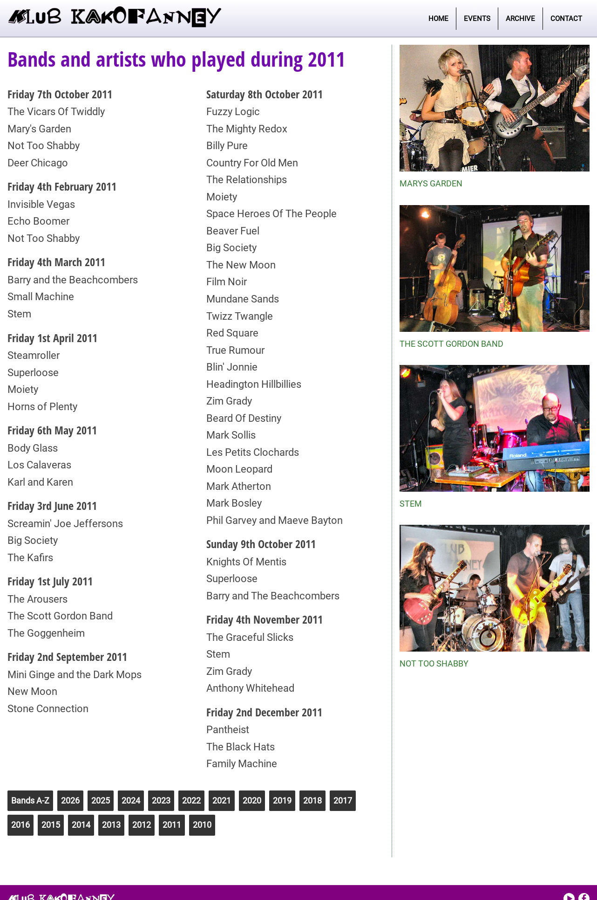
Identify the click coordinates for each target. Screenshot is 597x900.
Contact (566, 18)
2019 (282, 800)
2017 (342, 800)
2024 (131, 800)
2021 (221, 800)
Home (438, 18)
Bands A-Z (30, 800)
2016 (20, 825)
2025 (100, 800)
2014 (81, 825)
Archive (520, 18)
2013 (111, 825)
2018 (312, 800)
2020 (252, 800)
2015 (50, 825)
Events (477, 18)
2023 (161, 800)
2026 (70, 800)
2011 (172, 825)
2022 (191, 800)
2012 (141, 825)
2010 (202, 825)
